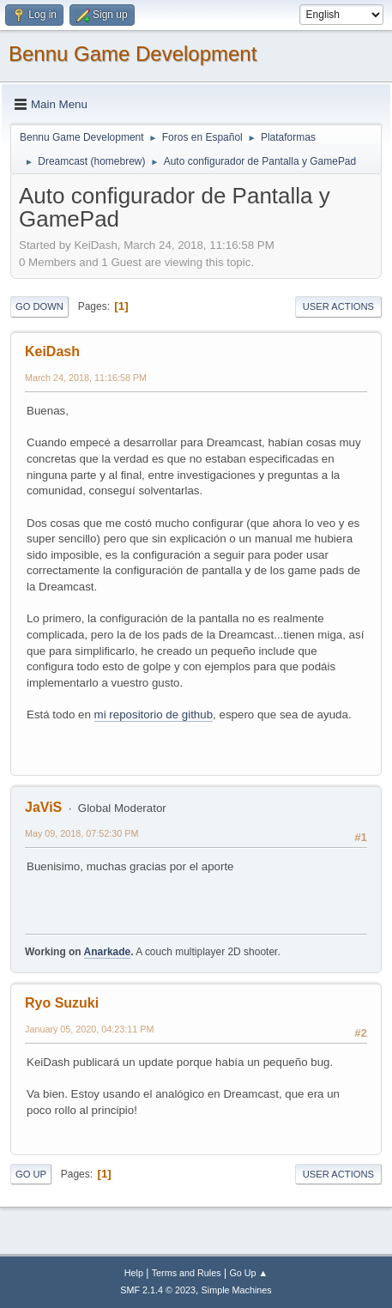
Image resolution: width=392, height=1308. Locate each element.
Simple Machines (237, 1290)
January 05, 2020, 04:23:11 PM (89, 1029)
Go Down (39, 306)
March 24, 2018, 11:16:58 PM (86, 377)
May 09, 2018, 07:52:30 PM (81, 833)
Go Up (30, 1174)
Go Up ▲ (248, 1273)
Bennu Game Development (132, 53)
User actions (338, 306)
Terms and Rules (186, 1273)
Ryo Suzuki (62, 1003)
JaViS (43, 807)
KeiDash (52, 351)
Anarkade (107, 952)
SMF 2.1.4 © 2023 (158, 1290)
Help (133, 1273)
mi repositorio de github (154, 714)
